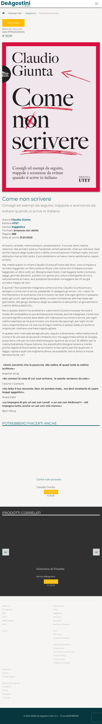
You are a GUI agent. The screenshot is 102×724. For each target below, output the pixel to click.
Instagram (6, 694)
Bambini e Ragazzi (61, 624)
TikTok (5, 690)
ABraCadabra (8, 621)
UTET (15, 223)
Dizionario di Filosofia (50, 569)
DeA (4, 613)
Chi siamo (57, 634)
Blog (4, 631)
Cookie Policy (59, 659)
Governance (58, 648)
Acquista (13, 23)
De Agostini (7, 609)
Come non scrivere (48, 479)
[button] (5, 552)
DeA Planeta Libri (16, 3)
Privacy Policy (59, 655)
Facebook (6, 687)
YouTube (6, 698)
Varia (55, 609)
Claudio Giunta (20, 219)
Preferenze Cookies (61, 663)
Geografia (57, 621)
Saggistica (30, 13)
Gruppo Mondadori (61, 638)
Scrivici (5, 673)
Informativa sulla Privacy (64, 652)
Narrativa (57, 617)
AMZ (4, 624)
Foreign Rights (8, 677)
